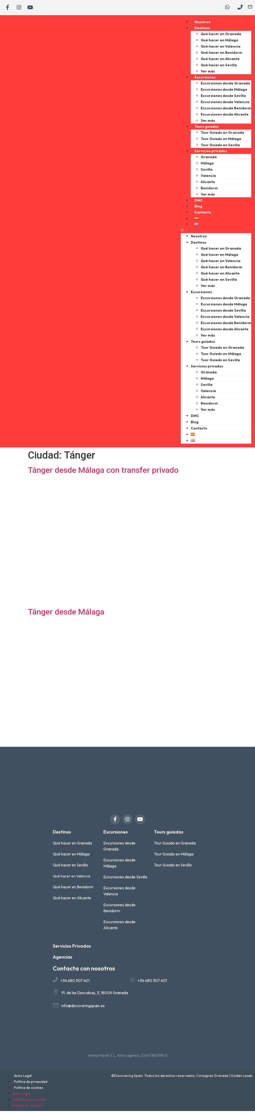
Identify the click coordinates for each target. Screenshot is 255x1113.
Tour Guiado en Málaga (221, 140)
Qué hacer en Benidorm (221, 54)
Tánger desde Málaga (66, 613)
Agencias (62, 959)
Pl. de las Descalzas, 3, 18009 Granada (95, 994)
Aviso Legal (23, 1077)
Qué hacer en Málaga (219, 42)
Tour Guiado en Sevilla (220, 146)
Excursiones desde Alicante (225, 116)
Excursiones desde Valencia (225, 103)
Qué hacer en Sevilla (219, 67)
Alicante (208, 183)
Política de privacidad (30, 1083)
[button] (216, 232)
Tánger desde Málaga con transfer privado (103, 472)
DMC (198, 202)
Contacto (202, 214)
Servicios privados (210, 152)
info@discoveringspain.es (83, 1007)
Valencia (208, 177)
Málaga (207, 165)
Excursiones (205, 79)
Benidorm (209, 190)
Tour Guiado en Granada (222, 134)
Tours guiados (206, 128)
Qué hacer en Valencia (220, 48)
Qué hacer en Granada (221, 35)
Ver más (208, 73)
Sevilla (206, 171)
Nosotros (202, 23)
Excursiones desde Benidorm (226, 110)
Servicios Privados (72, 948)
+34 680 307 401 (75, 982)
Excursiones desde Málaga (224, 91)
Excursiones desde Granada (225, 85)
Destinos (202, 29)
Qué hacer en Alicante (220, 60)
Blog (198, 208)
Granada (209, 158)
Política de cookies (28, 1089)
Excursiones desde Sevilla (223, 97)
